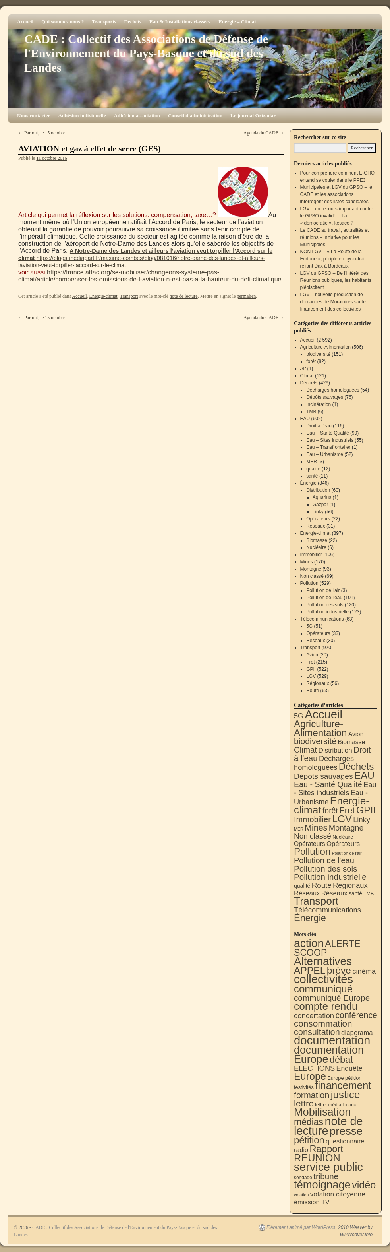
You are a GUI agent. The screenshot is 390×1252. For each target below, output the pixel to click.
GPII (311, 669)
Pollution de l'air (323, 590)
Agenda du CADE (263, 133)
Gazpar (320, 504)
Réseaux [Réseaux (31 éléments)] (334, 893)
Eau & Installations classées (179, 22)
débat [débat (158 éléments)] (341, 1059)
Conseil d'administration (195, 115)
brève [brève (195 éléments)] (339, 970)
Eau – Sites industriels (329, 440)
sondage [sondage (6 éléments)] (303, 1177)
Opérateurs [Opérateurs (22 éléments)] (309, 843)
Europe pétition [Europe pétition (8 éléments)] (344, 1078)
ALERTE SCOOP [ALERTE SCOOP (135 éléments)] (327, 948)
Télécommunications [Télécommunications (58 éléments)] (327, 910)
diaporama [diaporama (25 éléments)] (357, 1033)
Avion (312, 655)
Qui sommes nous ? (62, 22)
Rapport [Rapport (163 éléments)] (326, 1148)
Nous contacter (33, 115)
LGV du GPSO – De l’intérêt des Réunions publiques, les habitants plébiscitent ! (335, 280)
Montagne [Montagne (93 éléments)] (346, 827)
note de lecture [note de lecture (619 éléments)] (328, 1126)
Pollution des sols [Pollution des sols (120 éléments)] (325, 868)
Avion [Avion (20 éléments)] (355, 733)
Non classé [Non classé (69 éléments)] (312, 836)
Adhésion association (137, 115)
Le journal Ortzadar (253, 115)
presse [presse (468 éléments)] (346, 1131)
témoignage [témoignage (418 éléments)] (322, 1184)
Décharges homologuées (332, 390)
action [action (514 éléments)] (309, 943)
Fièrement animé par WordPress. (301, 1227)
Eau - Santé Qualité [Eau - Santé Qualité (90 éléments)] (328, 784)
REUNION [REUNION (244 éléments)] (317, 1157)
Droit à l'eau (319, 426)
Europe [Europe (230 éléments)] (310, 1076)
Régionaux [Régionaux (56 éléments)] (350, 885)
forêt (311, 361)
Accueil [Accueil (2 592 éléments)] (323, 714)
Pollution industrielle (327, 612)
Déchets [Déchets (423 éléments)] (356, 766)
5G (309, 626)
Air (303, 368)
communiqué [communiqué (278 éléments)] (323, 988)
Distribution (318, 490)
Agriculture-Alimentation (325, 347)
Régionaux (317, 683)
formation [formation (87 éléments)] (311, 1095)
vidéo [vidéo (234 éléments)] (364, 1184)
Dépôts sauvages (324, 397)
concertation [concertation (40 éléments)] (314, 1015)
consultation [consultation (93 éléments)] (317, 1032)
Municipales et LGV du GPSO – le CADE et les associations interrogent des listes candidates (336, 194)
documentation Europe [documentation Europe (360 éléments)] (329, 1054)
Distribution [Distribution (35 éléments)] (335, 750)
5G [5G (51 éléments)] (298, 716)
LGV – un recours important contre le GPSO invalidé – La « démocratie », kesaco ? (336, 216)
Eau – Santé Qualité (327, 433)
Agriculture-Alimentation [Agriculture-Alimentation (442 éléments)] (320, 728)
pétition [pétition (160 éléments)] (309, 1140)
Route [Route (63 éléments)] (322, 885)
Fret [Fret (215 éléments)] (347, 810)
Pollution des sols (324, 605)
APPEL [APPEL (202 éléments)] (309, 970)
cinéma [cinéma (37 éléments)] (364, 971)
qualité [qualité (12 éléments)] (302, 886)
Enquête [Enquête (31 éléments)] (349, 1068)
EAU (305, 418)
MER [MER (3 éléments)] (298, 829)
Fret (310, 662)
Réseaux (315, 526)
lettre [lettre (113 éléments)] (304, 1103)
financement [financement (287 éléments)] (343, 1085)
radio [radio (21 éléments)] (301, 1149)
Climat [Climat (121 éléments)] (305, 749)
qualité (313, 469)
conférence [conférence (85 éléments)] (356, 1015)
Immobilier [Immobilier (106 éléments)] (312, 819)
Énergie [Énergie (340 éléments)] (310, 918)
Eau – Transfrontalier (328, 447)
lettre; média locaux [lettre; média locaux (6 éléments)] (335, 1105)
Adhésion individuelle (82, 115)
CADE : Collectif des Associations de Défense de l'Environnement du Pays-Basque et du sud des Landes (146, 53)
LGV (311, 676)
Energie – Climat (237, 22)
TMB (311, 411)
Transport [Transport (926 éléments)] (316, 901)
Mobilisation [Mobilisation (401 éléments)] (322, 1112)
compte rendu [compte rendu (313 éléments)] (326, 1006)
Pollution (309, 583)
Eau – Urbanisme (324, 454)
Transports (104, 22)
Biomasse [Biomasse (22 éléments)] (351, 742)
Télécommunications (322, 619)
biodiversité (318, 354)
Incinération (318, 404)
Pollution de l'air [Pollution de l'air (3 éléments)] (347, 853)
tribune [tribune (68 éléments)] (325, 1176)
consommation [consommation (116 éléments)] (323, 1024)
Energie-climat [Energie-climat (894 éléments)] (331, 805)
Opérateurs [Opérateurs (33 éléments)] (343, 844)
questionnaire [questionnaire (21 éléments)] (345, 1141)
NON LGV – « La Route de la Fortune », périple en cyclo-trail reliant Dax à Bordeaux (333, 259)
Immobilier (311, 554)
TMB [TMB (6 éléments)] (368, 894)
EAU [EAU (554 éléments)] (364, 775)
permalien (246, 296)
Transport (129, 296)
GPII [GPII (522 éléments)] (366, 810)
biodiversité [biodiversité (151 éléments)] (315, 741)
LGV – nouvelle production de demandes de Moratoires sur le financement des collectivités (333, 302)
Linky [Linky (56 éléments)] (361, 819)
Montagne (310, 569)
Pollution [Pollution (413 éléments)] (312, 851)
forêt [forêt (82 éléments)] (330, 810)
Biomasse (316, 540)
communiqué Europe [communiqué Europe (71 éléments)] (332, 997)
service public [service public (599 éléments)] (328, 1167)
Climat (307, 376)
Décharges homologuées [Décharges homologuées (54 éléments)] (324, 762)
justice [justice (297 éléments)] (345, 1095)
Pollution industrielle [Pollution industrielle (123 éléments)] (330, 876)
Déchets (132, 22)
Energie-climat (103, 296)
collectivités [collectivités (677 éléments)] (323, 979)
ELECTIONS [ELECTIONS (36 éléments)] (314, 1068)
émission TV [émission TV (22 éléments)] (312, 1201)
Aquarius (322, 497)
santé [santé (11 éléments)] (355, 893)
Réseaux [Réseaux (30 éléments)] (307, 893)
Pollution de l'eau (324, 597)
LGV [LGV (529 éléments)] (342, 818)
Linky (318, 511)
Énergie (308, 483)
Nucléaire (316, 547)
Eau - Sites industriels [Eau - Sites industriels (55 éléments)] (335, 788)
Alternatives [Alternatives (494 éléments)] (323, 961)
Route (312, 690)
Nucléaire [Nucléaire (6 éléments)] (342, 837)
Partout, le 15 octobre (41, 133)
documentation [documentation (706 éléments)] (332, 1040)
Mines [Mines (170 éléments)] (316, 828)
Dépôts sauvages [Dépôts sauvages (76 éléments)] (323, 776)
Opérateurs (318, 519)
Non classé (312, 576)
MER (311, 461)
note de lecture (184, 296)
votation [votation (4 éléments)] (301, 1194)
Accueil (25, 22)
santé (312, 476)
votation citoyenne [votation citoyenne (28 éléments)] (337, 1194)
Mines (306, 562)
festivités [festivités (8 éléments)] (304, 1087)
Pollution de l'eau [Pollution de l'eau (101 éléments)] (324, 860)
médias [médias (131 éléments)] (308, 1122)
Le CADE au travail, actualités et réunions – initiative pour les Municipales (334, 237)
